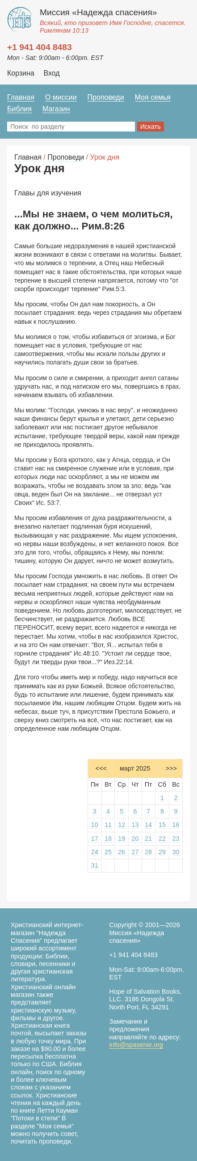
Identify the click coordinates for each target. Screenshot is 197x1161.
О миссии (61, 97)
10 (94, 824)
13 (135, 824)
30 (176, 852)
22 (162, 838)
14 (148, 824)
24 (94, 852)
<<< (101, 768)
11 (108, 824)
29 (162, 852)
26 (121, 852)
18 (108, 838)
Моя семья (153, 97)
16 (176, 824)
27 (135, 852)
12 (121, 824)
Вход (51, 73)
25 (108, 852)
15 (162, 824)
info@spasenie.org (136, 1044)
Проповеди (106, 97)
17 (94, 838)
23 (176, 838)
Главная (20, 97)
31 (94, 865)
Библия (19, 109)
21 (148, 838)
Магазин (56, 109)
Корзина (20, 73)
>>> (171, 768)
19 (121, 838)
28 (148, 852)
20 (135, 838)
